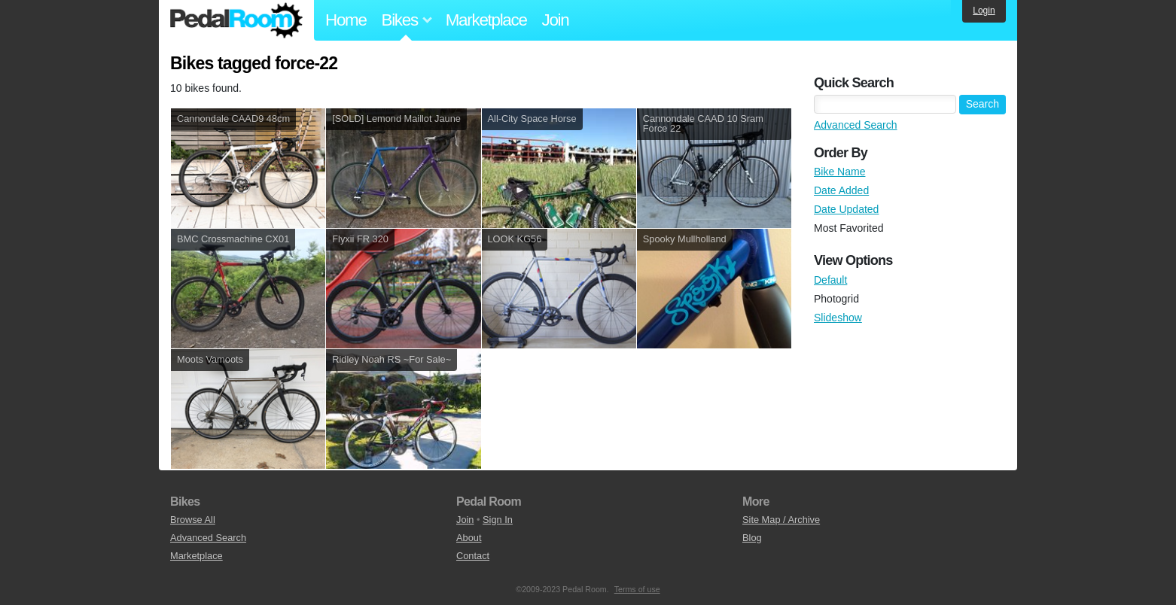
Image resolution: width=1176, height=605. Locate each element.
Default (830, 280)
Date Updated (846, 209)
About (468, 537)
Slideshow (838, 318)
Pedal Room (236, 20)
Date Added (841, 190)
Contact (472, 555)
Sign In (498, 519)
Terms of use (637, 589)
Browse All (192, 519)
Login (984, 10)
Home (346, 20)
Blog (752, 537)
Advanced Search (855, 125)
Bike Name (839, 172)
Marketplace (486, 20)
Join (555, 20)
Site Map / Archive (781, 519)
